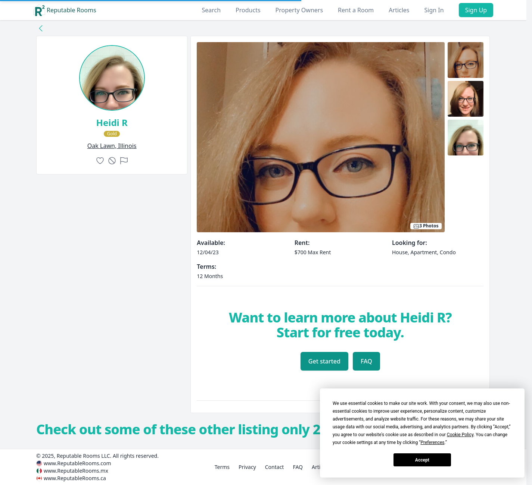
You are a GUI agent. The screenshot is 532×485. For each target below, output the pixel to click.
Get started (324, 361)
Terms (222, 466)
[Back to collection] (40, 28)
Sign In (434, 10)
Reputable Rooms (64, 10)
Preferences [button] (432, 442)
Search (211, 10)
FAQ (366, 361)
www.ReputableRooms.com (77, 463)
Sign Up (476, 10)
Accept (422, 460)
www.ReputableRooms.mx (76, 470)
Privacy (247, 466)
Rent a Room (356, 10)
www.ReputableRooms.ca (75, 478)
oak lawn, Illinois (112, 146)
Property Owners (299, 10)
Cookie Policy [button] (460, 434)
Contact (274, 466)
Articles (399, 10)
